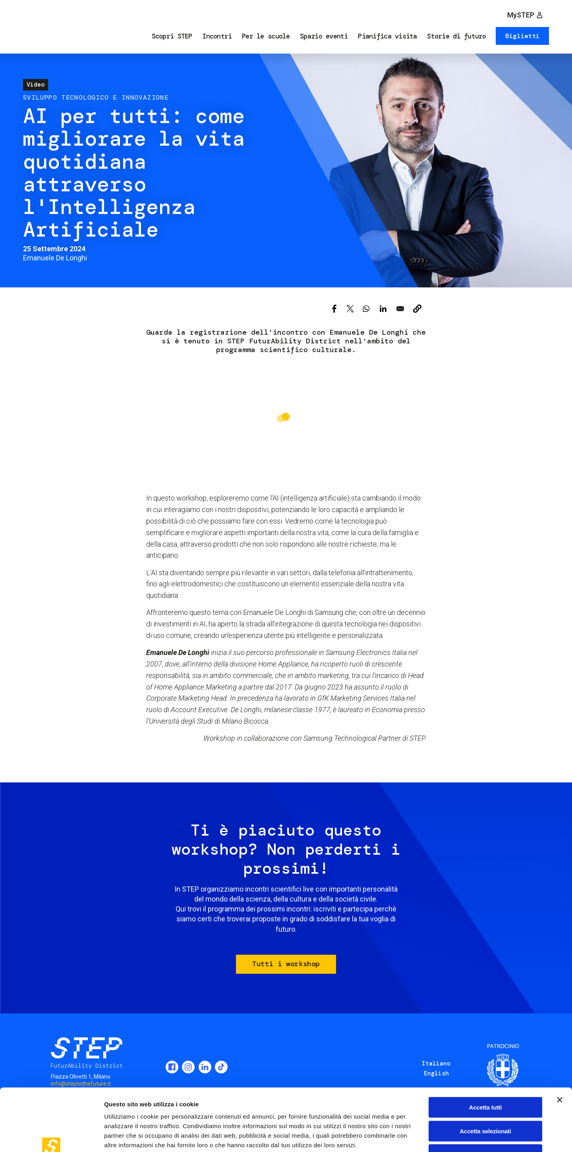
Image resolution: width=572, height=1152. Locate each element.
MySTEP (520, 15)
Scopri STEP (172, 36)
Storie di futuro (456, 36)
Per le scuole (266, 36)
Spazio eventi (324, 36)
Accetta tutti (485, 1053)
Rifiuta (486, 1101)
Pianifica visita (387, 36)
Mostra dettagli (417, 1136)
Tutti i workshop (286, 964)
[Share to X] (350, 308)
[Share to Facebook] (334, 309)
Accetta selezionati (485, 1077)
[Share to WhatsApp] (366, 309)
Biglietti (522, 36)
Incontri (217, 36)
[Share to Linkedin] (383, 309)
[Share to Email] (400, 309)
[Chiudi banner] (559, 1046)
